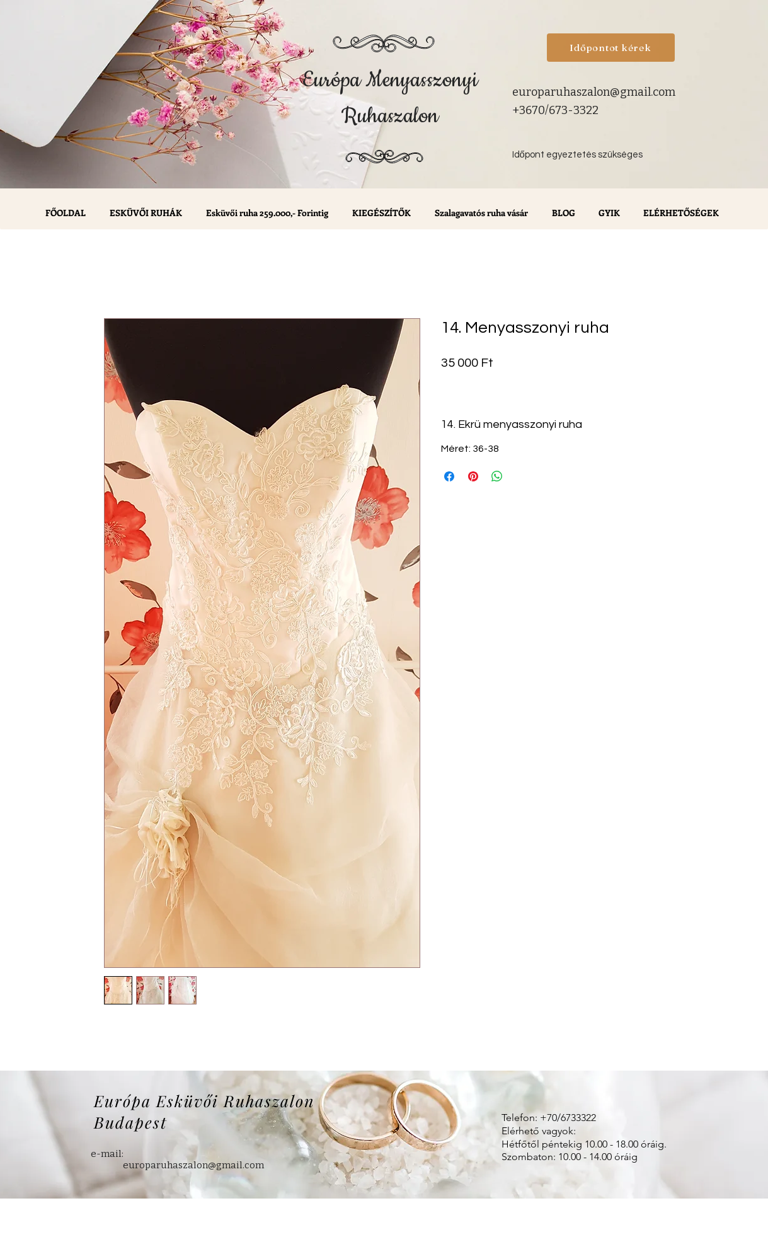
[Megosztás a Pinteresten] (473, 476)
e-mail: (107, 1153)
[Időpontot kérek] (611, 47)
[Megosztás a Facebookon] (449, 476)
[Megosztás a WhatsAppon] (497, 476)
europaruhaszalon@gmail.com (593, 92)
